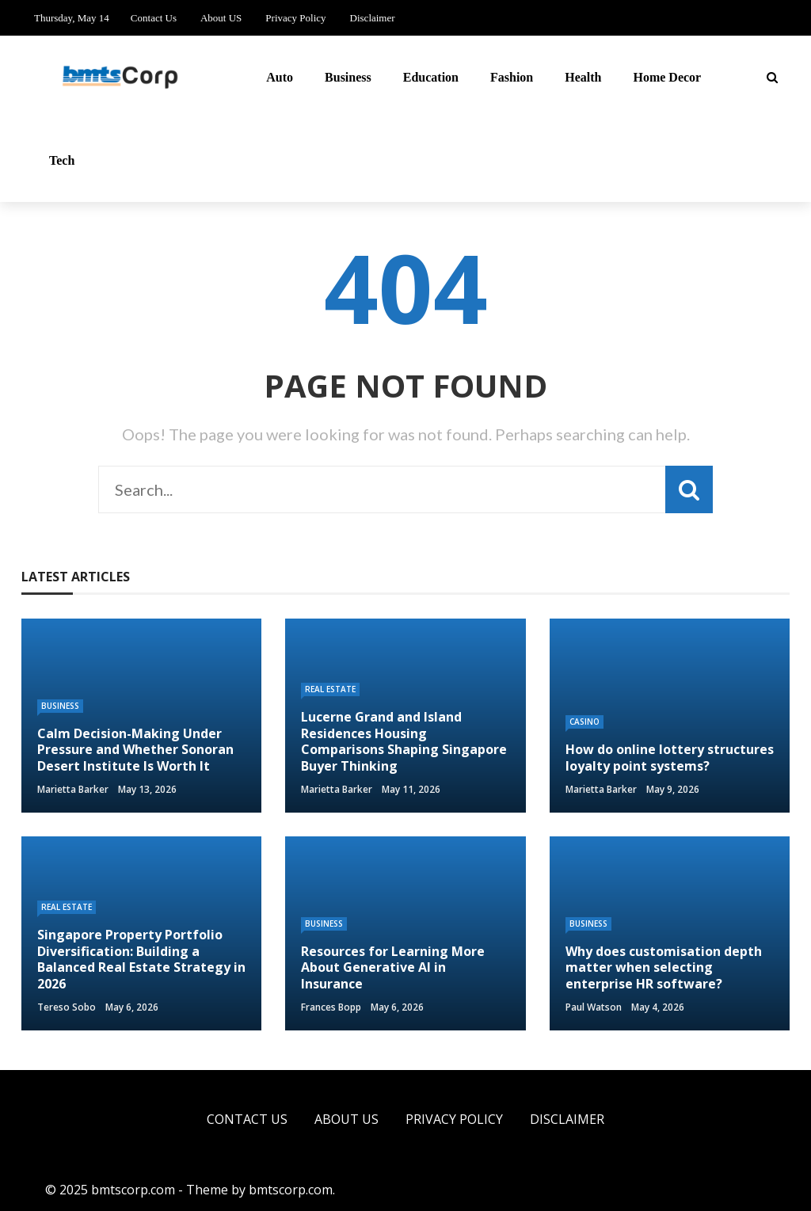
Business (348, 77)
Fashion (511, 77)
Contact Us (154, 18)
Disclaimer (372, 18)
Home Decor (667, 77)
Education (431, 77)
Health (583, 77)
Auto (279, 77)
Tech (61, 160)
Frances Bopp (331, 1007)
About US (221, 18)
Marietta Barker (73, 789)
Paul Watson (593, 1007)
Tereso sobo (66, 1007)
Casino (584, 721)
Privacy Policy (295, 18)
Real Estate (330, 689)
